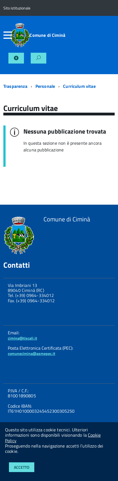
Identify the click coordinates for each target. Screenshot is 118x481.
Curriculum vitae (79, 86)
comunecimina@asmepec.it (31, 353)
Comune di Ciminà (47, 35)
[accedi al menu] (6, 35)
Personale (45, 86)
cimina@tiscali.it (22, 338)
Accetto (21, 467)
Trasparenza (15, 86)
